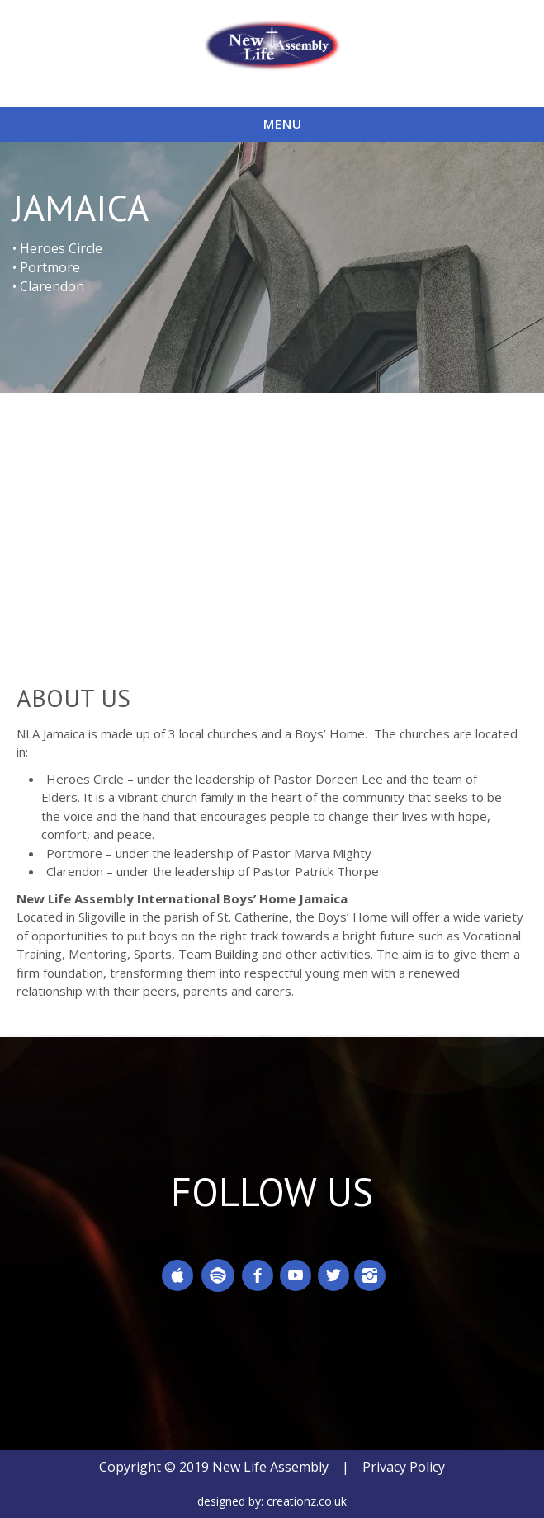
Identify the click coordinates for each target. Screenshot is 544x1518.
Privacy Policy (403, 1467)
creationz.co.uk (307, 1501)
